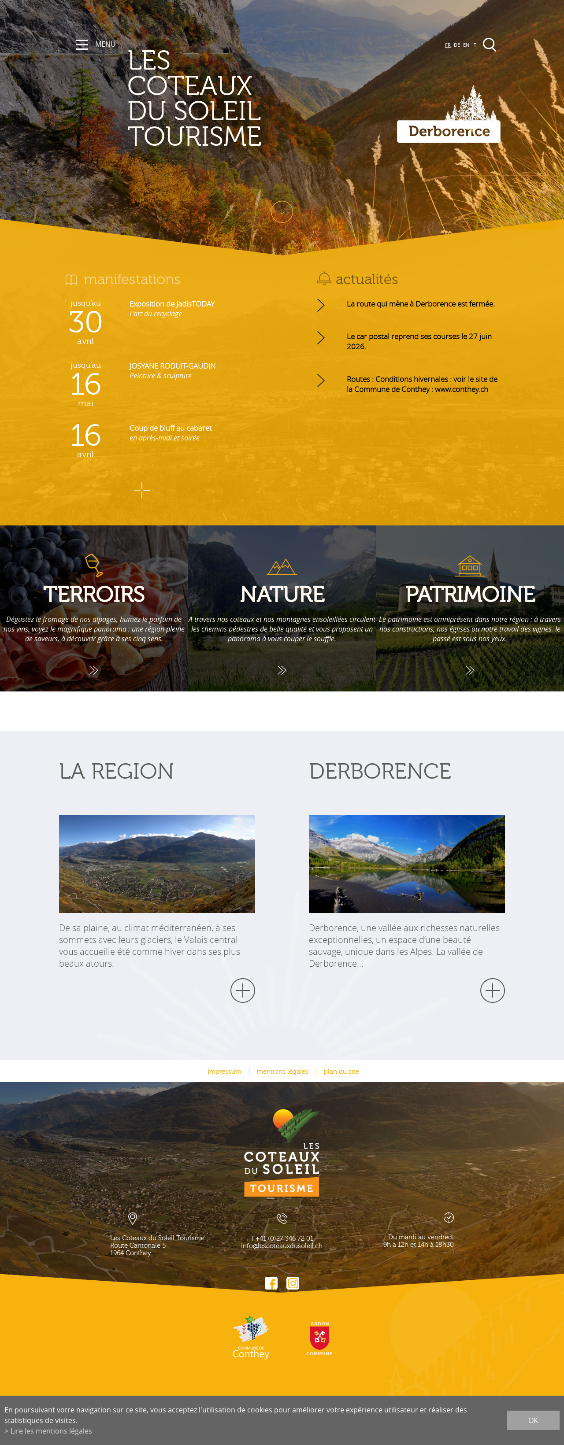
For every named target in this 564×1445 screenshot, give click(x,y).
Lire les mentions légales (51, 1431)
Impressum (224, 1071)
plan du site (341, 1071)
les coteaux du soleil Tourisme (201, 99)
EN (466, 44)
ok (533, 1420)
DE (457, 44)
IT (474, 44)
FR (448, 44)
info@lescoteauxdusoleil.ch (282, 1246)
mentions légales (282, 1071)
